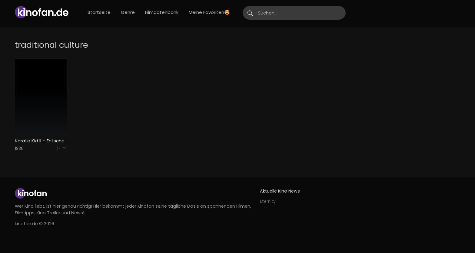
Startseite (99, 12)
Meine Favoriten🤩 (209, 12)
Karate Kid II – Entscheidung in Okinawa (41, 141)
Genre (128, 12)
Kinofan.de (42, 12)
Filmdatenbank (161, 12)
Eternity (268, 201)
